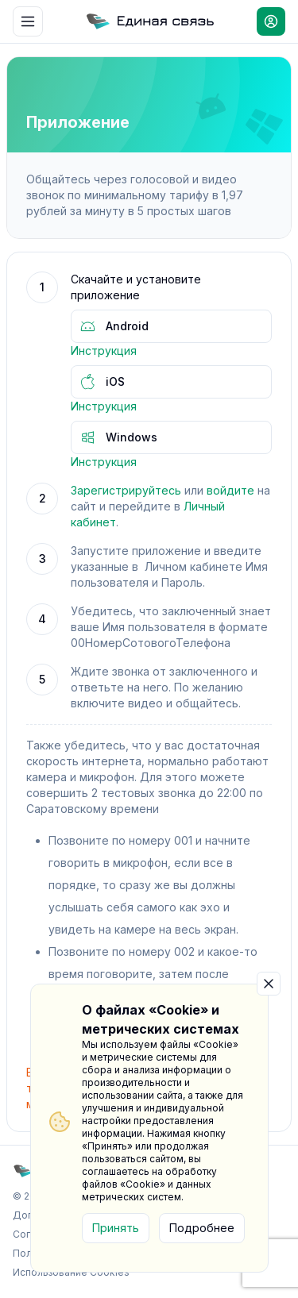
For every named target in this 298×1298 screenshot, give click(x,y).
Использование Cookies (71, 1272)
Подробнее (201, 1227)
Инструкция (104, 350)
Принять (115, 1227)
